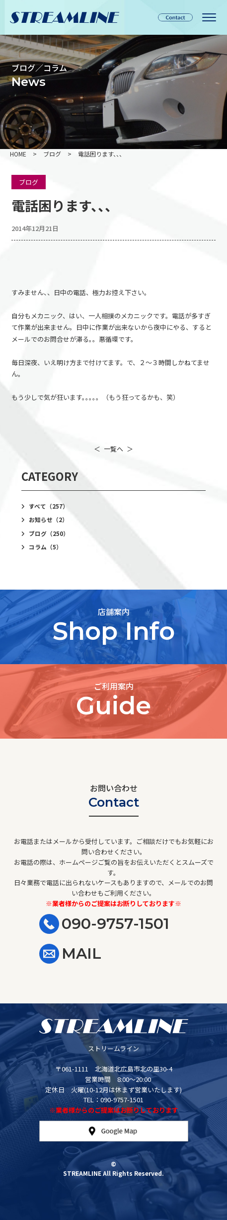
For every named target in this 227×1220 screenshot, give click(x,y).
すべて (49, 506)
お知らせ (48, 520)
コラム (45, 547)
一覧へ (113, 449)
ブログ (28, 182)
